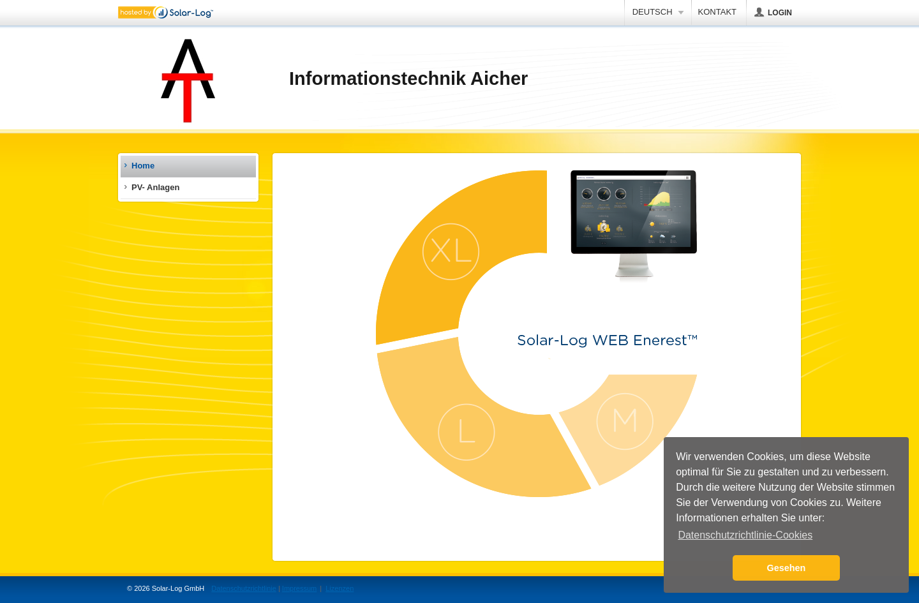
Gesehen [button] (786, 568)
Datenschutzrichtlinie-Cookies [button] (745, 535)
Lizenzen (339, 588)
